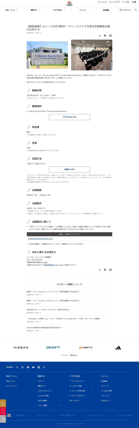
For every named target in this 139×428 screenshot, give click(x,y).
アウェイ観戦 (50, 405)
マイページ (125, 10)
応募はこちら (69, 169)
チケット (102, 2)
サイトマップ (41, 415)
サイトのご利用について (67, 415)
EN (134, 2)
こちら (45, 262)
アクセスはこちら (69, 117)
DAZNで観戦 (50, 400)
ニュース (82, 10)
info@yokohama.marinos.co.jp (40, 238)
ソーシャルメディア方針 (123, 415)
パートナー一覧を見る (69, 355)
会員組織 (106, 10)
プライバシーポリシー (95, 415)
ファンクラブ (114, 2)
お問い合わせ (20, 415)
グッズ (125, 2)
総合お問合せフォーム (52, 265)
